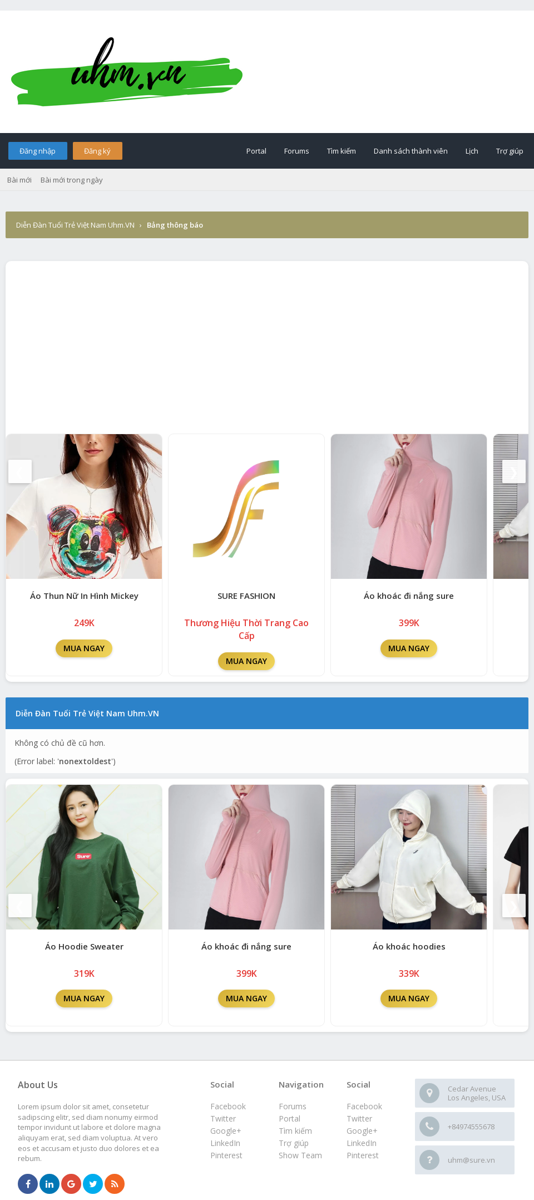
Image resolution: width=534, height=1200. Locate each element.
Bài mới (19, 180)
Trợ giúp (509, 151)
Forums (296, 151)
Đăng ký (97, 151)
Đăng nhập (37, 151)
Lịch (472, 151)
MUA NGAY (84, 648)
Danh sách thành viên (411, 151)
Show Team (300, 1155)
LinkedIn (362, 1143)
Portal (256, 151)
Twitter (359, 1118)
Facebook (364, 1106)
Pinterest (363, 1155)
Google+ (362, 1130)
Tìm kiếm (341, 151)
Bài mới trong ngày (72, 180)
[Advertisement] (267, 344)
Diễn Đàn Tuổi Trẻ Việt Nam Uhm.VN (75, 225)
